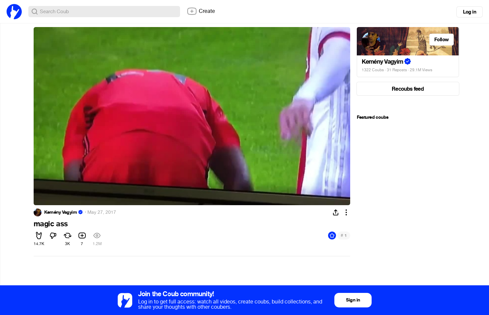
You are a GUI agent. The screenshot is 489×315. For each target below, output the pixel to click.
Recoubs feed (408, 88)
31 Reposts (397, 70)
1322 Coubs (373, 70)
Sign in (353, 300)
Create (201, 11)
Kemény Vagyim (60, 212)
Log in (469, 12)
